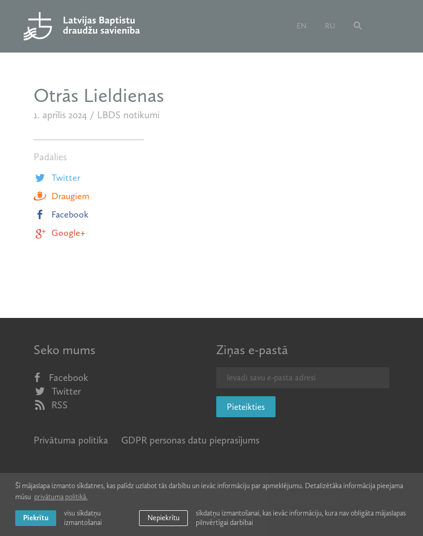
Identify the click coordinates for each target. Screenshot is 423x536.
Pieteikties (246, 406)
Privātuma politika (71, 440)
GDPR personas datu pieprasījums (190, 440)
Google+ (59, 232)
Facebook (61, 214)
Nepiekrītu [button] (163, 517)
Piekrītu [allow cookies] (35, 517)
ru (330, 25)
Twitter (57, 177)
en (301, 25)
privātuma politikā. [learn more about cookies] (61, 496)
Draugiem (61, 196)
